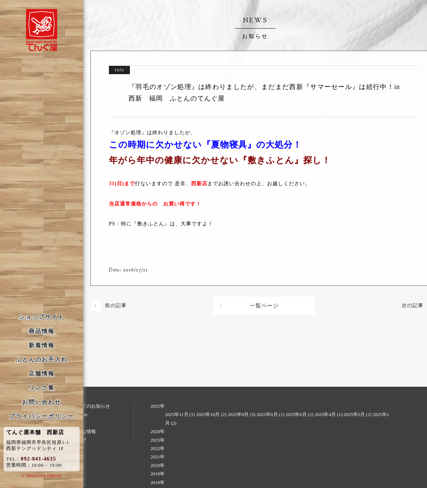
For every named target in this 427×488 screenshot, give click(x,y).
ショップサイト (41, 317)
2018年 (158, 482)
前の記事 (116, 305)
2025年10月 (208, 414)
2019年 (158, 473)
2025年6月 (296, 414)
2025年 (158, 406)
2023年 (158, 440)
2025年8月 (267, 414)
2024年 (158, 431)
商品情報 (42, 331)
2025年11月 (177, 414)
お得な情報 (84, 431)
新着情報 (42, 345)
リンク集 (42, 388)
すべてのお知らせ (91, 406)
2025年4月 (325, 414)
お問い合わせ (41, 402)
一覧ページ (264, 306)
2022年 (158, 448)
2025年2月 (354, 414)
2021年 (158, 456)
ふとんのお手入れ (42, 359)
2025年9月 (238, 414)
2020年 (158, 465)
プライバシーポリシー (41, 416)
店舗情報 (42, 373)
